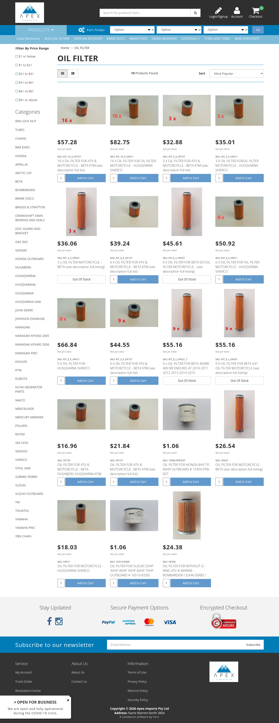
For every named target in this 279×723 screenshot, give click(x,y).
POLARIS (21, 426)
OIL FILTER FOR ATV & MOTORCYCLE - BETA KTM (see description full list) (132, 469)
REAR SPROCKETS (247, 38)
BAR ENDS (22, 147)
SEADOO (21, 451)
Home (65, 48)
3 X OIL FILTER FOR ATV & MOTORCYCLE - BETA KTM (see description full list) (185, 165)
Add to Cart (85, 178)
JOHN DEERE (24, 310)
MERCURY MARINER (29, 417)
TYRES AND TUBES (217, 38)
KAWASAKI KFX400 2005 (32, 336)
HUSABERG (23, 267)
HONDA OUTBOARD (29, 259)
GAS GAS (21, 242)
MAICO (20, 400)
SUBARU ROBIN (26, 477)
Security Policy (138, 700)
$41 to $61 (26, 82)
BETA (18, 181)
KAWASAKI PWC (26, 353)
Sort (202, 73)
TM (17, 502)
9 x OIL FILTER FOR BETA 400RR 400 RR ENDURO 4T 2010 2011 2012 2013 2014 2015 (186, 368)
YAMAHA (21, 519)
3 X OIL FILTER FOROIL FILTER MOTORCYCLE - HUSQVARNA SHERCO (237, 165)
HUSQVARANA (25, 284)
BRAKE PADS (138, 38)
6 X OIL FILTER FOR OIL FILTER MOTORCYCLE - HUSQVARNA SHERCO (237, 266)
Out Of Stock (82, 279)
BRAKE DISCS (116, 38)
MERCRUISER (24, 409)
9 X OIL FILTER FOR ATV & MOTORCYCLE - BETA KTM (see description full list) (132, 368)
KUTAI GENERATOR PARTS (28, 389)
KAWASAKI (22, 327)
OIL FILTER (82, 48)
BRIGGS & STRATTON (30, 207)
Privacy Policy (137, 681)
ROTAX (20, 434)
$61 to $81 (26, 91)
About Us (78, 672)
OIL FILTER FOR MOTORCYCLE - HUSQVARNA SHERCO (80, 568)
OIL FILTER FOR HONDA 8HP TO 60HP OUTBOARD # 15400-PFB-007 (186, 469)
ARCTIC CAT (23, 173)
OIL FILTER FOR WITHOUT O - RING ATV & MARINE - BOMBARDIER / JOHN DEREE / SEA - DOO (184, 573)
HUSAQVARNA (25, 276)
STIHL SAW (23, 468)
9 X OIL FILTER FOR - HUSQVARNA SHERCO (73, 365)
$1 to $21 (25, 65)
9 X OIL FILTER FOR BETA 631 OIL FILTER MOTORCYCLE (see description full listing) (237, 368)
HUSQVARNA (24, 293)
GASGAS (21, 250)
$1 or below (27, 56)
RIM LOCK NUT (25, 121)
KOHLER (21, 362)
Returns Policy (138, 691)
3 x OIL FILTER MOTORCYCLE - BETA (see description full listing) (80, 264)
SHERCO (21, 460)
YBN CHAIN (23, 536)
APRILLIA (21, 164)
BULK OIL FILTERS (57, 38)
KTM (18, 370)
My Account (23, 672)
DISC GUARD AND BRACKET (27, 231)
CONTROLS (190, 38)
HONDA (20, 156)
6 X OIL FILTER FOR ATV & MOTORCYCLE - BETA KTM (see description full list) (132, 266)
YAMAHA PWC (25, 528)
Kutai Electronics (28, 38)
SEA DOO (21, 443)
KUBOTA (21, 379)
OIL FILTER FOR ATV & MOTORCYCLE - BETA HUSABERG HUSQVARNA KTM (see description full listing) (79, 471)
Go (258, 30)
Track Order (23, 681)
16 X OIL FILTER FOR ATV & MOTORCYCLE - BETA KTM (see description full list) (79, 165)
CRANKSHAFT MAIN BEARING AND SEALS (30, 218)
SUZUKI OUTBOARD (29, 494)
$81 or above (28, 100)
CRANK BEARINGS (164, 38)
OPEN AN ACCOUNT (88, 38)
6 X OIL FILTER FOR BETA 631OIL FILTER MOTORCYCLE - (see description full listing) (186, 266)
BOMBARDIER (25, 190)
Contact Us (79, 681)
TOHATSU (22, 511)
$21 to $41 (26, 74)
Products (41, 29)
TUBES (19, 130)
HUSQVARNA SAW (28, 302)
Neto (156, 716)
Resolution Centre (28, 691)
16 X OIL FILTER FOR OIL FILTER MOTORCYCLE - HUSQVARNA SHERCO (133, 165)
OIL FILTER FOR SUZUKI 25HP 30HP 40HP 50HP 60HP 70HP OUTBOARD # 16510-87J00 (131, 570)
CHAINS (20, 138)
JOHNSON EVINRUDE (30, 319)
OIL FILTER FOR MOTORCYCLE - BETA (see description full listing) (238, 466)
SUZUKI (20, 485)
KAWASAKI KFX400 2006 (32, 344)
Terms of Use (137, 672)
